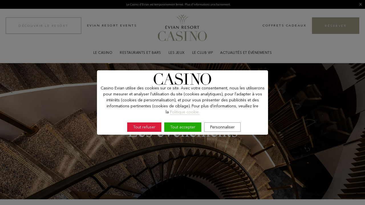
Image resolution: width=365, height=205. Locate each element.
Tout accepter (182, 127)
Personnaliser (222, 127)
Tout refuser (144, 127)
